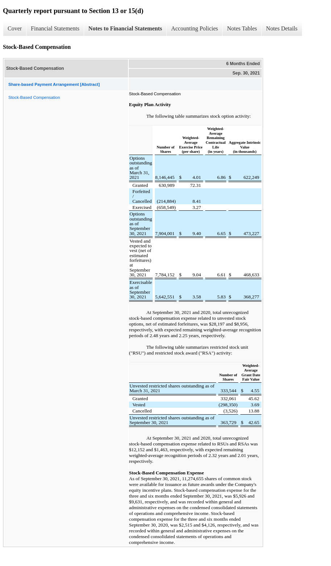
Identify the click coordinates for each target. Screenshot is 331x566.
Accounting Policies (194, 28)
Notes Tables (242, 28)
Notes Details (282, 28)
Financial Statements (55, 28)
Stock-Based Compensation (34, 97)
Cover (15, 28)
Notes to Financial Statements (125, 28)
